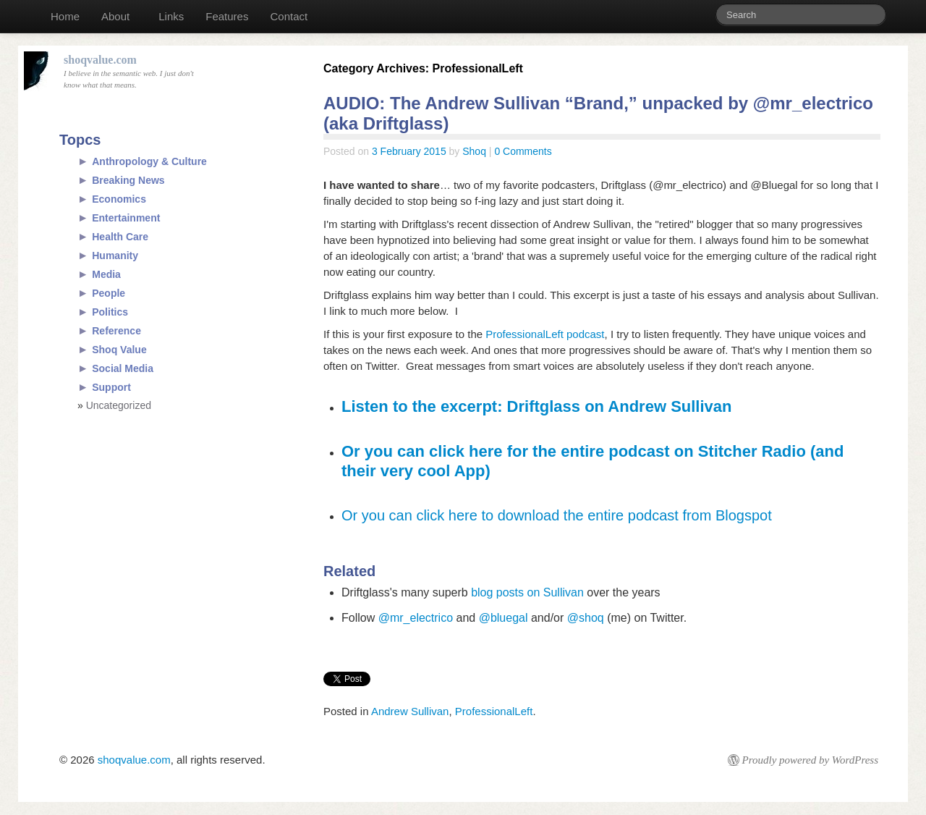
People (108, 293)
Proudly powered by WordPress (810, 760)
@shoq (585, 618)
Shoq (474, 151)
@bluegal (503, 618)
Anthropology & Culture (149, 161)
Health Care (120, 236)
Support (111, 387)
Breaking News (128, 180)
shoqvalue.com (134, 759)
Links (171, 16)
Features (226, 16)
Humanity (115, 255)
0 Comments (522, 151)
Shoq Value (119, 349)
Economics (119, 199)
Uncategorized (118, 405)
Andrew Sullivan (410, 711)
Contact (288, 16)
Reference (116, 331)
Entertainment (126, 218)
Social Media (122, 368)
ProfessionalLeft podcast (544, 334)
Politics (110, 312)
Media (106, 274)
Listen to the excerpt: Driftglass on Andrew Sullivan (536, 406)
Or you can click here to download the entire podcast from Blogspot (556, 515)
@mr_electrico (415, 618)
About (115, 16)
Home (65, 16)
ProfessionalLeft (494, 711)
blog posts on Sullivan (527, 592)
